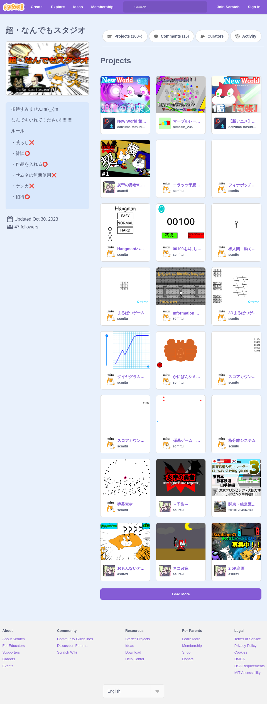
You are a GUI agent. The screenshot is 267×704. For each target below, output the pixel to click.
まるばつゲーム (130, 313)
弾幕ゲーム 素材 (187, 440)
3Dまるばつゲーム (243, 313)
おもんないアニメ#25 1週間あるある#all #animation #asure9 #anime (132, 568)
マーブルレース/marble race (187, 121)
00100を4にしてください (187, 249)
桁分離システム (242, 440)
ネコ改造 (180, 568)
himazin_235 (183, 127)
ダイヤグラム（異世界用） (132, 376)
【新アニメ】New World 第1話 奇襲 (243, 121)
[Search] (128, 7)
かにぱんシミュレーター (187, 376)
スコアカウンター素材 (132, 440)
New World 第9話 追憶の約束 (132, 121)
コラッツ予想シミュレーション (187, 185)
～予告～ (180, 504)
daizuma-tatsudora (132, 127)
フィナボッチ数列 (243, 185)
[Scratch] (14, 7)
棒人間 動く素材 (243, 249)
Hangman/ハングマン (132, 249)
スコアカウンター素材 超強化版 (243, 376)
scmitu (178, 191)
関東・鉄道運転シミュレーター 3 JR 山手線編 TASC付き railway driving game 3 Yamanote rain (243, 504)
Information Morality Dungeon (187, 313)
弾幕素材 (125, 504)
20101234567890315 (243, 510)
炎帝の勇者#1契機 (132, 185)
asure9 (122, 191)
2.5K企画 (236, 568)
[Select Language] (133, 691)
